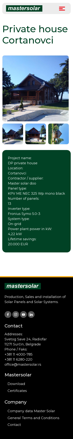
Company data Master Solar (31, 411)
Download (16, 384)
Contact (14, 425)
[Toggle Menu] (62, 8)
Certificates (17, 391)
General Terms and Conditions (33, 418)
